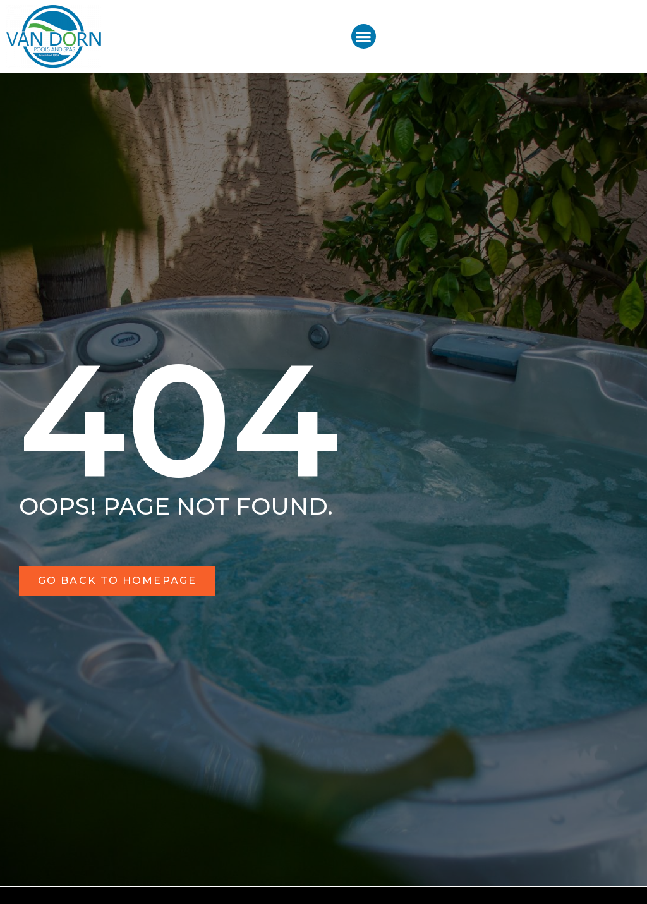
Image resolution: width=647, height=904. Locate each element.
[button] (363, 36)
